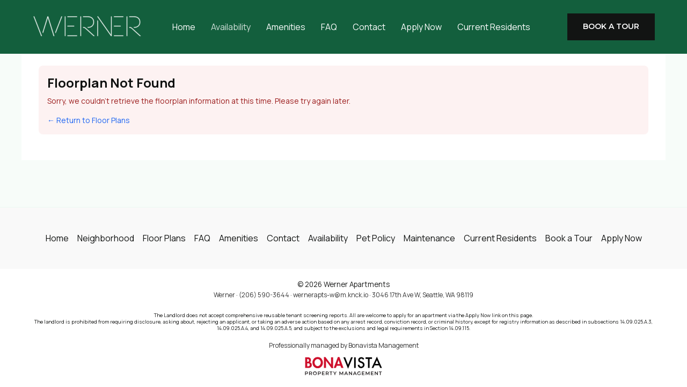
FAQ (329, 27)
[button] (611, 26)
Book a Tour (569, 238)
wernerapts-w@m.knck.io (330, 294)
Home (183, 27)
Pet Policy (375, 238)
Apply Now (421, 27)
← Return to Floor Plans (88, 120)
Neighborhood (105, 238)
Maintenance (429, 238)
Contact (369, 27)
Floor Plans (164, 238)
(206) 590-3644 (264, 294)
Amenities (285, 27)
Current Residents (493, 27)
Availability (231, 27)
